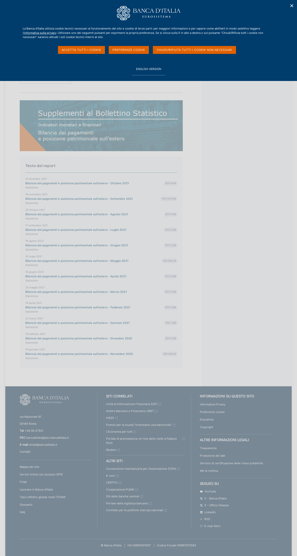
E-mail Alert (210, 526)
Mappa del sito (29, 467)
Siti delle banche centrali (122, 496)
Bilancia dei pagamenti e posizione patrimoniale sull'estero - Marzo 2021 (76, 292)
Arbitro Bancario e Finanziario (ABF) (130, 411)
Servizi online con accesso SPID (41, 474)
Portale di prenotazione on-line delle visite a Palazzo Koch (141, 441)
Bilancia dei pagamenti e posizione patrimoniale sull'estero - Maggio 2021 (76, 261)
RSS (205, 519)
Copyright (206, 427)
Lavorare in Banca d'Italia (36, 489)
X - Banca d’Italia (213, 498)
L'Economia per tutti (119, 431)
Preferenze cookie (212, 412)
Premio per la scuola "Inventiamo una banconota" (139, 425)
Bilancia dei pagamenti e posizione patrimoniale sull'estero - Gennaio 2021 (77, 323)
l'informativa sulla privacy (39, 33)
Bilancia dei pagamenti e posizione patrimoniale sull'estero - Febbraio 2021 (77, 307)
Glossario (26, 504)
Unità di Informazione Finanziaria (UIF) (131, 404)
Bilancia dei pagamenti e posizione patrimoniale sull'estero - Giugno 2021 (76, 245)
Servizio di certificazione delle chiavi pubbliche (231, 463)
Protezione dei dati (212, 455)
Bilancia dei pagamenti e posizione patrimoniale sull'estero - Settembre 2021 (79, 199)
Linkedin (208, 512)
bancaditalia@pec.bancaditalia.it (47, 437)
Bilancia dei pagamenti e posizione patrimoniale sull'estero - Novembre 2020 (79, 354)
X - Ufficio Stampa (214, 505)
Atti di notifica (209, 471)
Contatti (25, 451)
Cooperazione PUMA (120, 489)
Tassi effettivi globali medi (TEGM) (43, 497)
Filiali (23, 482)
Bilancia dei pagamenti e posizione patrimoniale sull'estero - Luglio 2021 (75, 230)
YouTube (208, 491)
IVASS (110, 418)
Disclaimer (207, 419)
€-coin (110, 475)
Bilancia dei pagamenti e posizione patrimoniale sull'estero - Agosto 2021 (76, 214)
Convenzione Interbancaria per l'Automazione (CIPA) (141, 468)
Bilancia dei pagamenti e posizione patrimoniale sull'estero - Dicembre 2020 (78, 338)
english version (148, 71)
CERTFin (112, 482)
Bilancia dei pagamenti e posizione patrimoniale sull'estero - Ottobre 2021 (77, 183)
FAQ (22, 512)
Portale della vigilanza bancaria (127, 503)
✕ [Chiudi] (292, 6)
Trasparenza (208, 448)
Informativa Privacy (212, 404)
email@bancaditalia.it (43, 444)
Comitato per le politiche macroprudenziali (134, 510)
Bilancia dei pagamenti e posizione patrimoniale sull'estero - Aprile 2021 (75, 276)
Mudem (111, 450)
